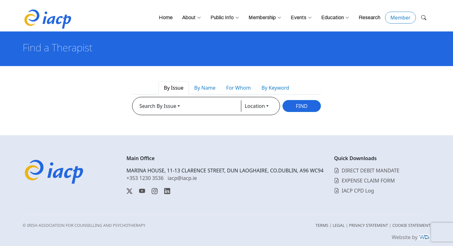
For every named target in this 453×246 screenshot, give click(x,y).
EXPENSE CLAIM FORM (368, 180)
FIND (302, 106)
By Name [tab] (204, 87)
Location (255, 106)
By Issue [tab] (173, 87)
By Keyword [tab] (275, 87)
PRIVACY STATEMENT (368, 225)
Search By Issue (157, 106)
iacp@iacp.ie (182, 178)
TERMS (322, 225)
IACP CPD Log (358, 190)
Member (400, 17)
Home (166, 17)
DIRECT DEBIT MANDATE (371, 170)
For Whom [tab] (238, 87)
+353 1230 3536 (145, 178)
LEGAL (339, 225)
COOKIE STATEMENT (411, 225)
